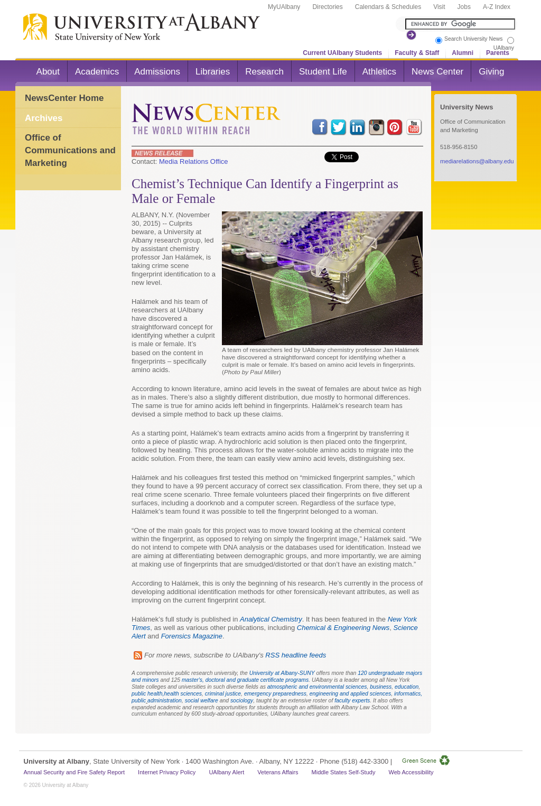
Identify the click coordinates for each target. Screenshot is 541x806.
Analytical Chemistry (271, 619)
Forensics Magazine (191, 636)
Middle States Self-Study (344, 772)
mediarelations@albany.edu (477, 161)
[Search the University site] (460, 24)
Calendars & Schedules (388, 7)
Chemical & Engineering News (343, 628)
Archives (43, 118)
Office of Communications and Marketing (70, 150)
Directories (327, 7)
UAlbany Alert (226, 772)
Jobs (464, 7)
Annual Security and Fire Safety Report (74, 772)
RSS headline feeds (295, 655)
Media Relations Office (193, 161)
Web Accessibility (410, 772)
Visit (439, 7)
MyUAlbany (284, 7)
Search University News (473, 39)
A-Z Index (496, 7)
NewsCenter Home (64, 98)
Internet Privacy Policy (166, 772)
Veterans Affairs (277, 772)
